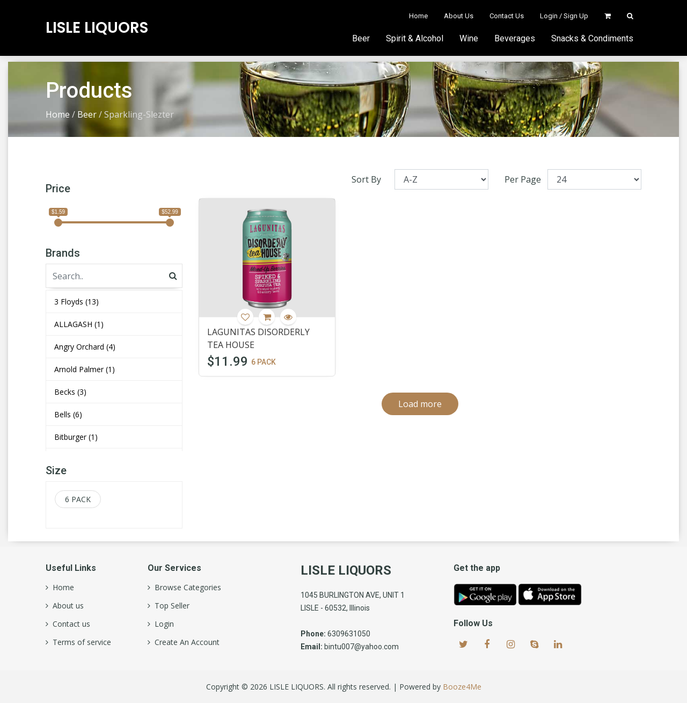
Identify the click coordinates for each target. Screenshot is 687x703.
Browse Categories (185, 587)
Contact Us (506, 16)
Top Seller (169, 606)
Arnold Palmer (84, 369)
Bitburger (76, 437)
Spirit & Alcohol (414, 38)
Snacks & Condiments (592, 38)
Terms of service (79, 642)
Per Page (523, 179)
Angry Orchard (84, 347)
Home (418, 16)
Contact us (69, 624)
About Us (458, 16)
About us (66, 606)
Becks (70, 392)
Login (162, 624)
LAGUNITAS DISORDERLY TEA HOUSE (258, 338)
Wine (468, 38)
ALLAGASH (79, 324)
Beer (361, 38)
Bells (68, 414)
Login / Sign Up (564, 16)
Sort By (366, 179)
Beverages (514, 38)
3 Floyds (76, 301)
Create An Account (185, 642)
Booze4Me (462, 687)
